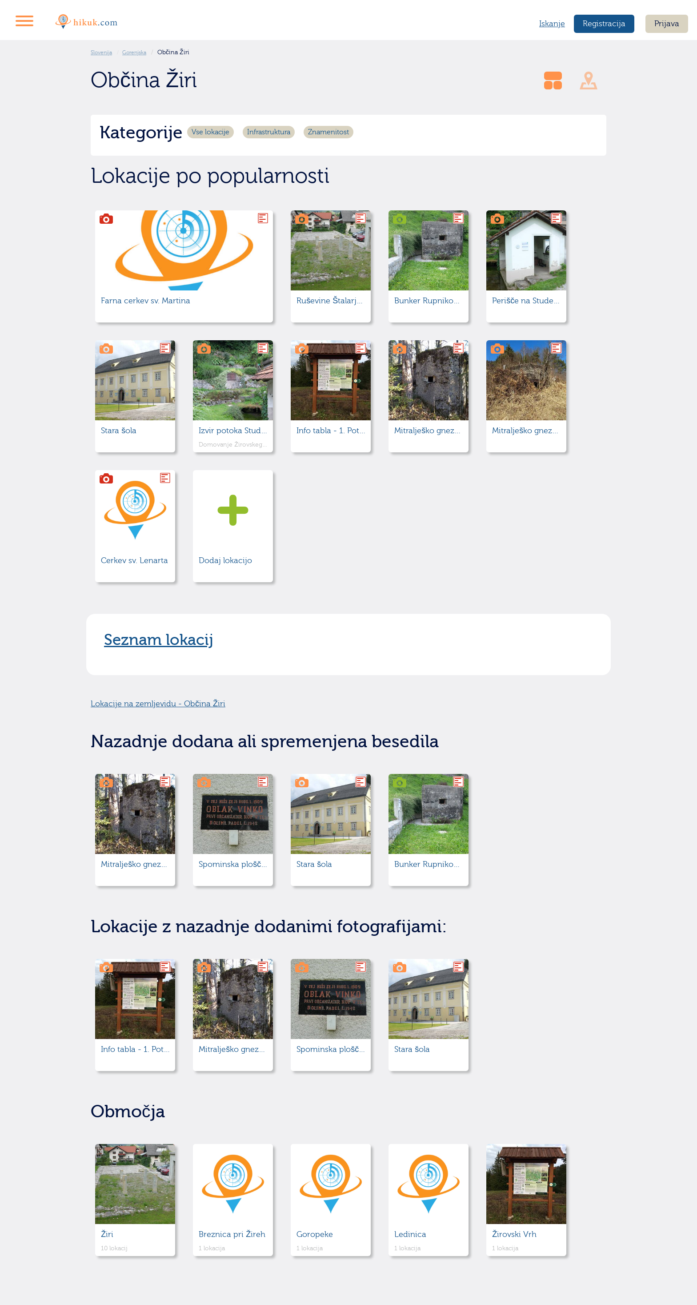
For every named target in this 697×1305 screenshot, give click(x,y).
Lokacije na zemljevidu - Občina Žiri (158, 704)
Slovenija (101, 52)
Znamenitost (328, 132)
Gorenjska (134, 52)
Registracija (604, 23)
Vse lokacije (210, 132)
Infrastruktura (268, 132)
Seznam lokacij (158, 640)
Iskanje (552, 23)
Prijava (666, 23)
